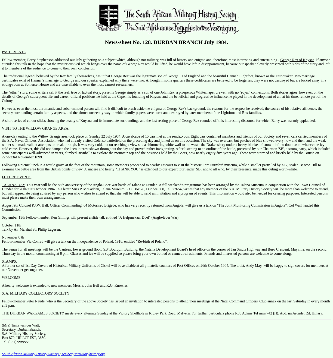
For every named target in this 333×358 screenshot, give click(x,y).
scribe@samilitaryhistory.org (83, 354)
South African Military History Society (31, 354)
